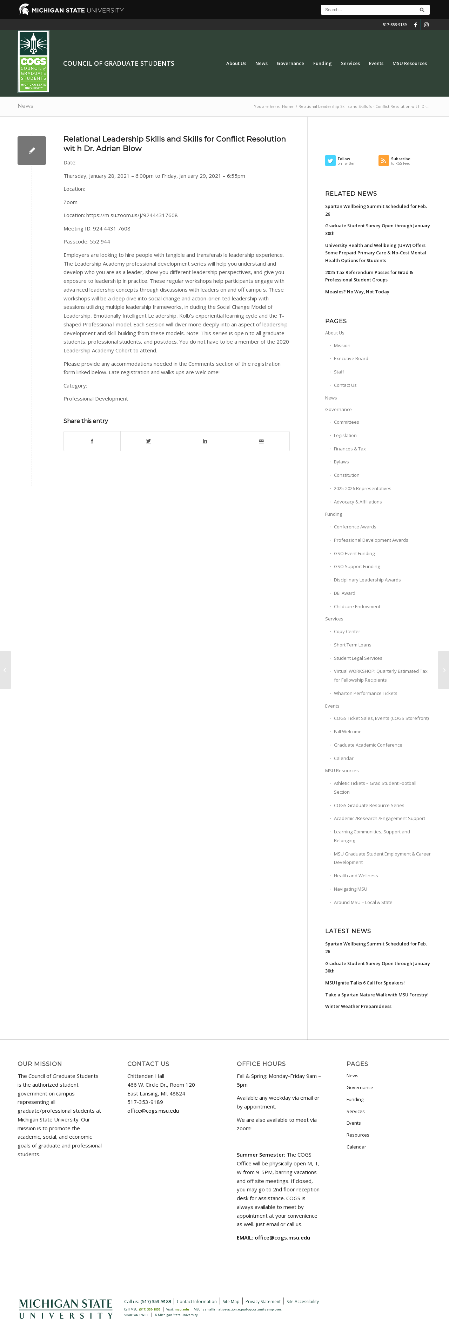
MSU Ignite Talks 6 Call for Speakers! (365, 983)
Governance (338, 409)
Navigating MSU (350, 889)
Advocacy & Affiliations (358, 502)
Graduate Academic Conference (368, 745)
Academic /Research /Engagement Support (379, 818)
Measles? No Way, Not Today (357, 291)
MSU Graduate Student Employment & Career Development (382, 858)
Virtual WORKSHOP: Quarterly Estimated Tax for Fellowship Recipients (381, 675)
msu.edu (182, 1309)
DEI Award (344, 593)
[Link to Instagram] (426, 24)
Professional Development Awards (371, 540)
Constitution (347, 475)
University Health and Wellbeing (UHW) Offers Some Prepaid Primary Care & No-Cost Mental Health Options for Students (375, 253)
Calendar (344, 758)
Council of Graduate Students (118, 63)
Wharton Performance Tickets (365, 693)
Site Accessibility (303, 1302)
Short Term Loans (352, 645)
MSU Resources (342, 770)
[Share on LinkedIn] (205, 441)
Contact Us (345, 385)
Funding (333, 514)
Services (334, 619)
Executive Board (351, 358)
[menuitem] (236, 63)
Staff (339, 372)
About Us (334, 333)
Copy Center (347, 631)
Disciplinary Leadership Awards (367, 580)
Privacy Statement (263, 1302)
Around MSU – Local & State (363, 902)
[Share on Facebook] (92, 441)
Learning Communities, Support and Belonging (372, 836)
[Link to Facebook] (415, 24)
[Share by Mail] (261, 441)
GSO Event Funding (354, 553)
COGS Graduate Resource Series (369, 805)
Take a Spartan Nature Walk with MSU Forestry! (377, 994)
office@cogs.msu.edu (153, 1110)
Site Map (231, 1302)
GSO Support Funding (357, 566)
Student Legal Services (358, 658)
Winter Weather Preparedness (358, 1006)
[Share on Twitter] (149, 441)
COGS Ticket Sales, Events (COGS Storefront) (381, 718)
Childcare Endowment (357, 606)
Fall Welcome (348, 731)
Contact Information (197, 1302)
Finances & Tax (350, 448)
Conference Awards (355, 526)
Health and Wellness (356, 875)
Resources (358, 1135)
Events (332, 706)
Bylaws (341, 461)
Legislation (345, 435)
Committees (346, 422)
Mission (342, 345)
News (25, 106)
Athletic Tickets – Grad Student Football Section (375, 787)
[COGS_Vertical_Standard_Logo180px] (33, 63)
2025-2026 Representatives (362, 488)
